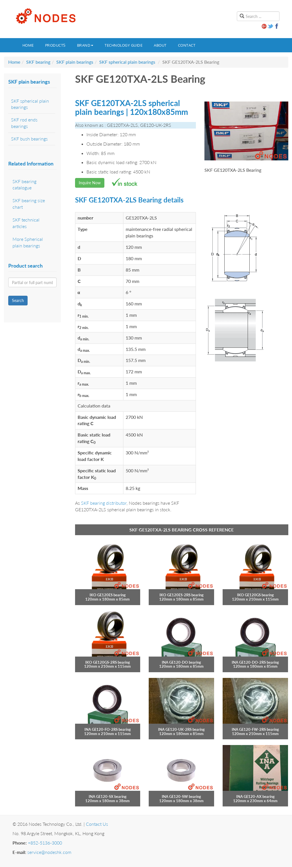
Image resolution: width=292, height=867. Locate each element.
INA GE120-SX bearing (108, 796)
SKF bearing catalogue (24, 185)
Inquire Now (90, 182)
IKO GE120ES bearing (108, 595)
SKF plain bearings (74, 62)
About (160, 45)
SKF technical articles (26, 223)
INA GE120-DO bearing (181, 662)
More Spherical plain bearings (28, 242)
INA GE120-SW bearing (181, 796)
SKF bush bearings (29, 138)
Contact (187, 45)
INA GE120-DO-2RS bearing (255, 662)
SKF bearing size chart (29, 204)
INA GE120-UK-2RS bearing (181, 729)
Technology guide (123, 45)
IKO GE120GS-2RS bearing (107, 662)
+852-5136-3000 (45, 842)
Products (55, 45)
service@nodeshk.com (49, 852)
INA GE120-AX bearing (255, 796)
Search (18, 300)
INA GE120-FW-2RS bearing (255, 729)
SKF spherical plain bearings (127, 62)
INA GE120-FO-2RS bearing (107, 729)
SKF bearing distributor (104, 503)
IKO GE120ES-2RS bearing (182, 595)
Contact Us (97, 824)
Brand (85, 45)
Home (28, 45)
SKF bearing (38, 62)
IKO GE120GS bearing (255, 595)
